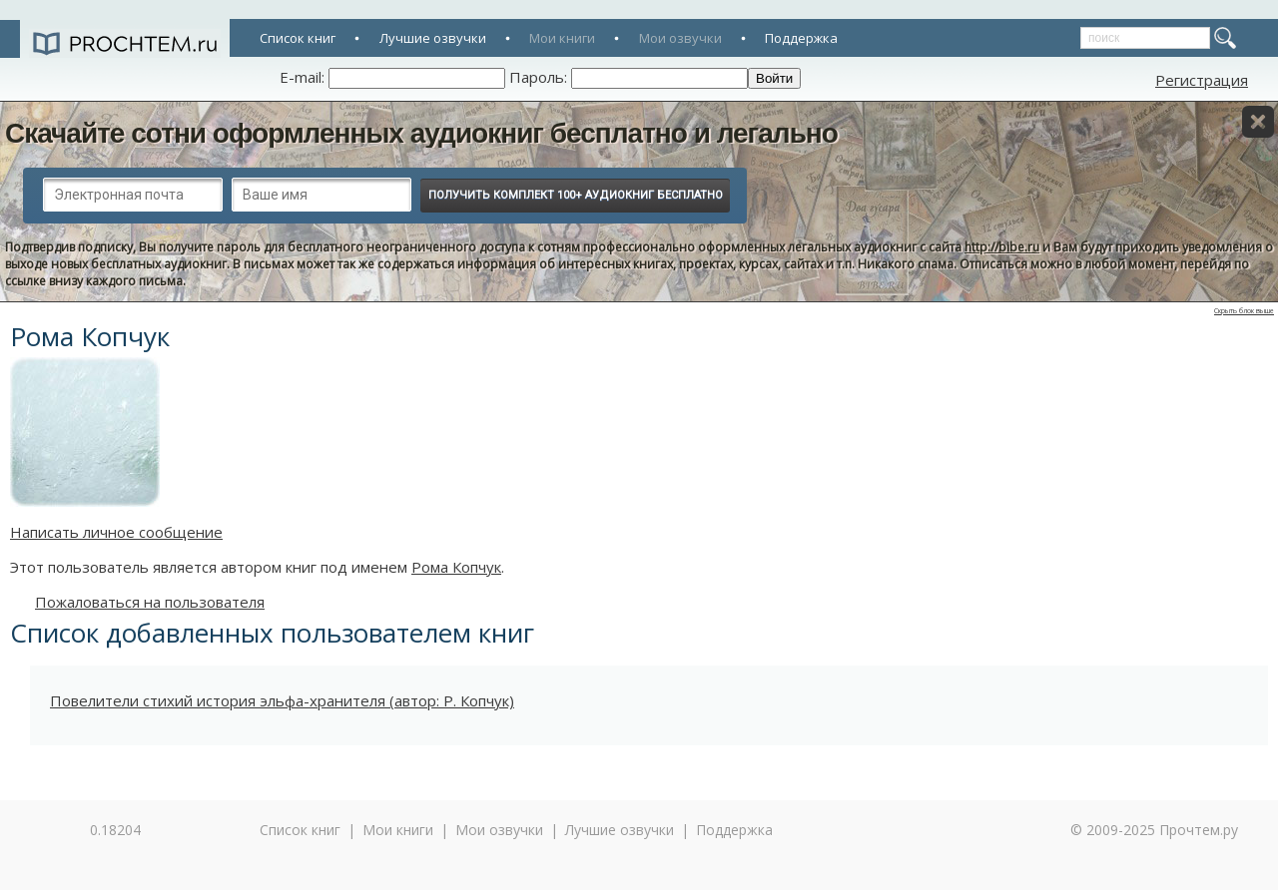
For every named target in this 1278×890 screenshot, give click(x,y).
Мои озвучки (680, 38)
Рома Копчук (456, 567)
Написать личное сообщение (116, 532)
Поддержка (801, 38)
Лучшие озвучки (432, 38)
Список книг (297, 38)
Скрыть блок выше (1244, 310)
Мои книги (562, 38)
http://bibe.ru (1001, 246)
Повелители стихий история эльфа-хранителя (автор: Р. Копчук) (282, 700)
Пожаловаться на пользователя (150, 602)
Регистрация (1201, 80)
